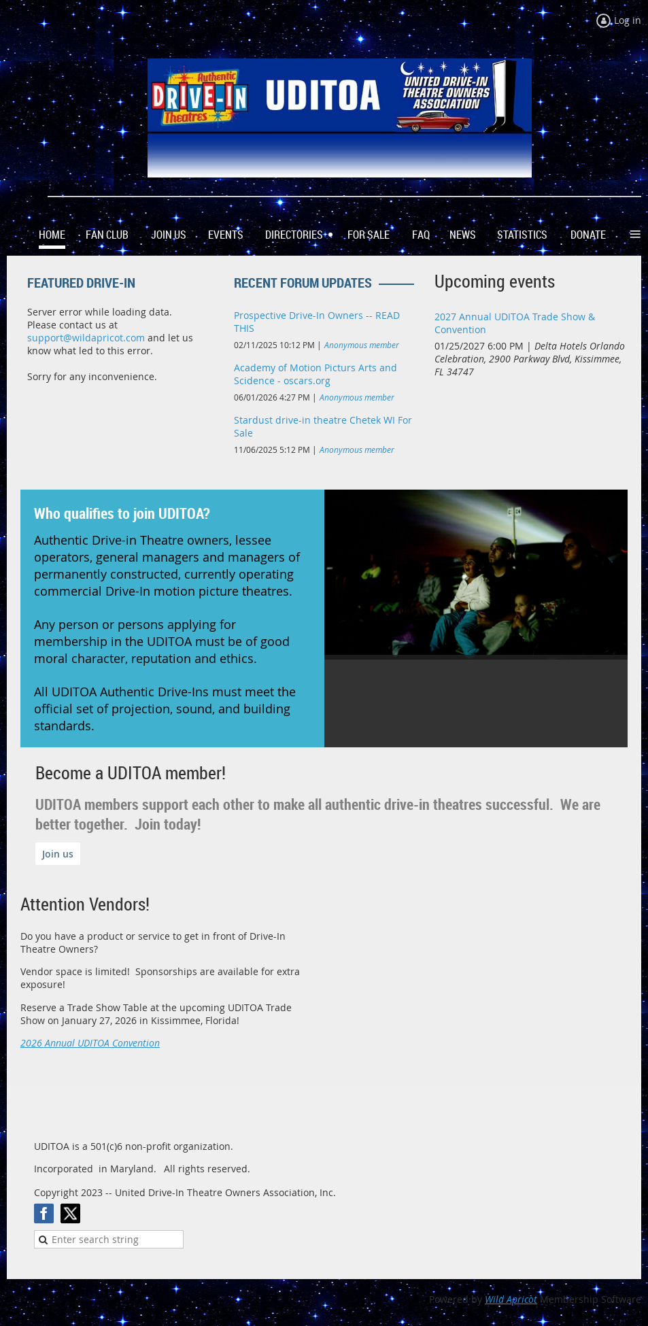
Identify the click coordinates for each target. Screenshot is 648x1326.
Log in (627, 20)
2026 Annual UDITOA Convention (90, 1042)
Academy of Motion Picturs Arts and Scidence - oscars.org (315, 374)
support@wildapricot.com (86, 337)
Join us (57, 853)
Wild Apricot (511, 1299)
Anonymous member (361, 344)
